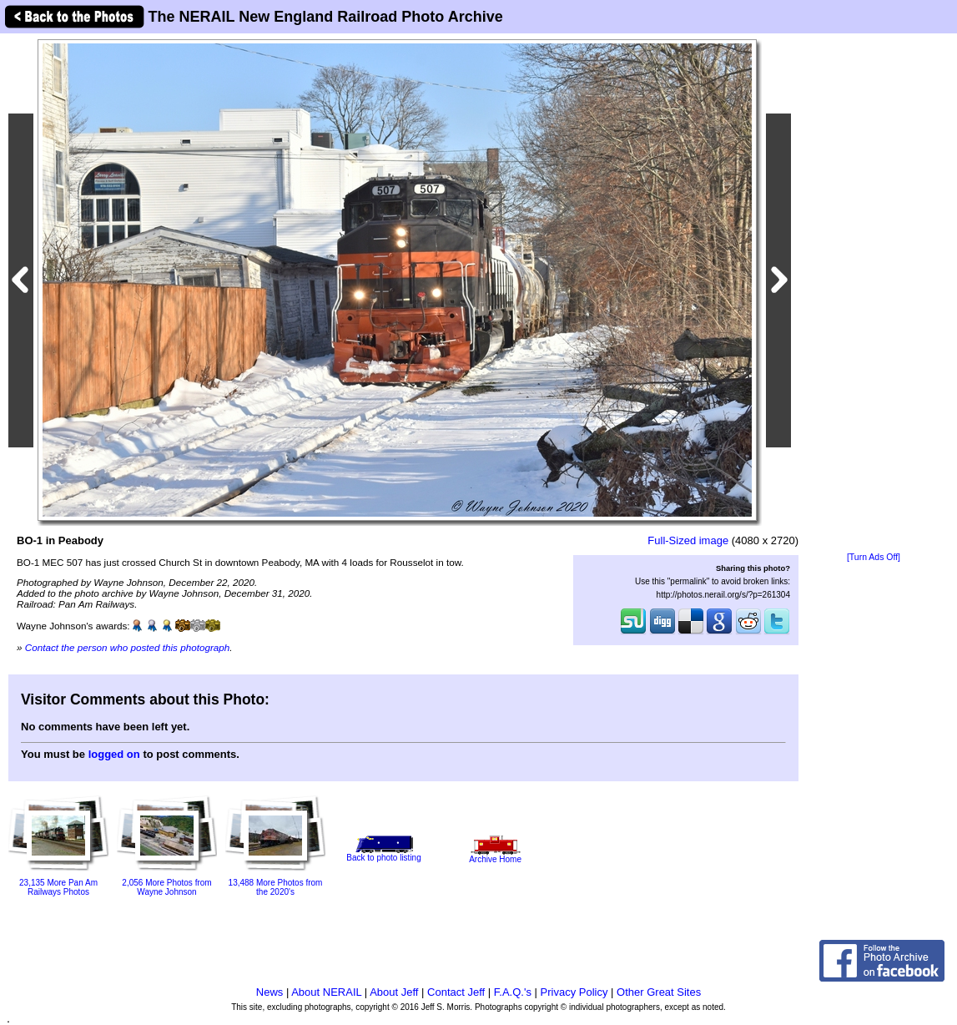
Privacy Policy (574, 992)
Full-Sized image (687, 540)
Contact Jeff (456, 992)
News (270, 992)
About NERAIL (326, 992)
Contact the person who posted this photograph (127, 647)
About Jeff (394, 992)
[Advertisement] (873, 293)
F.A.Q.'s (512, 992)
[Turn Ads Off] (873, 557)
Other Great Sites (659, 992)
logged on (114, 754)
